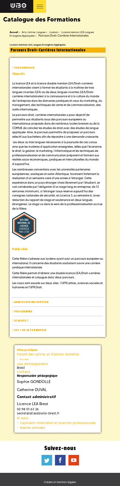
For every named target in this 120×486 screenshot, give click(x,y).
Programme (23, 311)
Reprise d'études (32, 428)
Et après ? (21, 321)
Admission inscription (31, 302)
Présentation (24, 68)
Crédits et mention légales (60, 482)
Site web (24, 359)
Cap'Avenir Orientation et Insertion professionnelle (58, 423)
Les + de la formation (30, 330)
